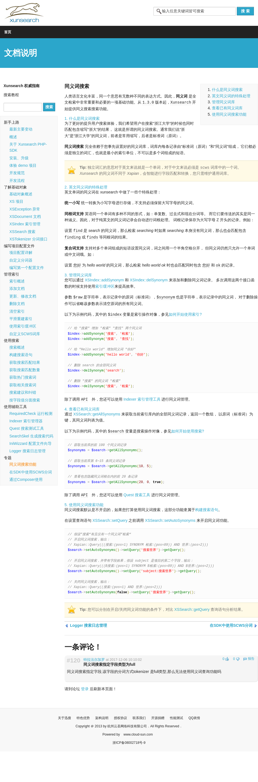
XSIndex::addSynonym (104, 279)
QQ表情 (194, 715)
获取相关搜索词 (22, 385)
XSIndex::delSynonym (149, 279)
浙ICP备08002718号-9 (129, 740)
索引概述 (17, 281)
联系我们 (139, 715)
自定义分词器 (20, 260)
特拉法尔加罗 (94, 657)
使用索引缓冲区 (22, 326)
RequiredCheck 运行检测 (30, 413)
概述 (13, 137)
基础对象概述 (20, 194)
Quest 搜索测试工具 (26, 428)
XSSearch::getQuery (191, 607)
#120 (73, 658)
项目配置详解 (20, 252)
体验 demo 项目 (23, 165)
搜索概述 (17, 347)
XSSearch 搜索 (22, 231)
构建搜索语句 (20, 355)
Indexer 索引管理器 (26, 421)
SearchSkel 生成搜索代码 (31, 436)
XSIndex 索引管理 (24, 224)
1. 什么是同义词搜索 (82, 118)
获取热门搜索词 (22, 377)
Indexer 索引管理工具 (142, 397)
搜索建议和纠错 (22, 392)
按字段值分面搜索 (24, 400)
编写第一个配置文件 (26, 267)
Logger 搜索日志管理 (27, 451)
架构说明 (101, 715)
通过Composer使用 (26, 479)
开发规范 (17, 173)
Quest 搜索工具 (137, 492)
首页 (7, 32)
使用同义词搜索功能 (229, 114)
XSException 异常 (24, 209)
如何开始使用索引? (185, 313)
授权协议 (120, 715)
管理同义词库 (223, 102)
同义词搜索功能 (22, 464)
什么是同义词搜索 (227, 89)
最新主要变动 (20, 129)
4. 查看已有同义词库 (82, 407)
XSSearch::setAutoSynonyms (170, 518)
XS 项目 (16, 201)
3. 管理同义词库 (78, 274)
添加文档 (17, 288)
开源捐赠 (157, 715)
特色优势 (83, 715)
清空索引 (17, 311)
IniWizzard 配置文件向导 (30, 443)
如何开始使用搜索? (187, 429)
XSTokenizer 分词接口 (28, 239)
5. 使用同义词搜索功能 (83, 502)
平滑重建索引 (20, 319)
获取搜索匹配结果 (24, 362)
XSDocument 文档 (25, 216)
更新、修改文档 (22, 296)
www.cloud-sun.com (138, 732)
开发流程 (17, 180)
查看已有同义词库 (227, 108)
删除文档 (17, 303)
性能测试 (176, 715)
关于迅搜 (64, 715)
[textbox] (194, 11)
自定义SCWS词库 (24, 334)
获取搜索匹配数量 (24, 370)
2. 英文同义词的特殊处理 (85, 187)
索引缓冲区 (104, 285)
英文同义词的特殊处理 (231, 96)
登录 (85, 686)
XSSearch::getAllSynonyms (96, 412)
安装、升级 (19, 158)
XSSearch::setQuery (110, 518)
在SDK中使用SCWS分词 (30, 472)
